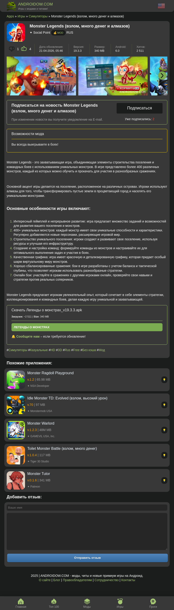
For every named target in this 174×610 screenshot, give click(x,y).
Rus (67, 350)
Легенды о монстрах (31, 327)
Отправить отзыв (87, 564)
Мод (102, 350)
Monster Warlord (40, 423)
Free (76, 350)
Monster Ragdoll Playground (50, 373)
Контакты (128, 587)
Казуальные (39, 350)
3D (60, 350)
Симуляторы (38, 16)
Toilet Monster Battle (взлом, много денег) (62, 448)
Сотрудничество (107, 587)
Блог (56, 587)
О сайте (45, 587)
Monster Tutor (38, 474)
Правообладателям (77, 587)
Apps (10, 16)
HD (53, 350)
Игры (21, 16)
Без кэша (89, 350)
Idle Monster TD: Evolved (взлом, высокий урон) (67, 398)
